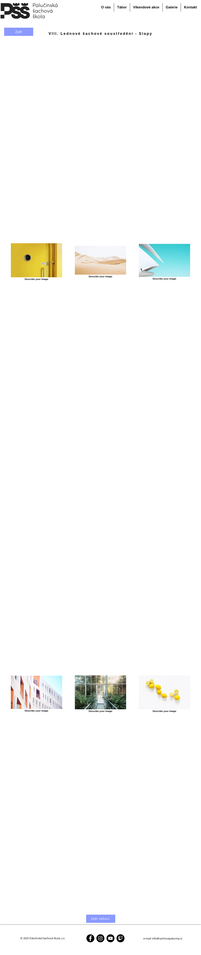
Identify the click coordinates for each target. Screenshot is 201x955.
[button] (106, 7)
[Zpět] (18, 32)
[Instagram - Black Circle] (100, 938)
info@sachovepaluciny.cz (167, 938)
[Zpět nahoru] (100, 919)
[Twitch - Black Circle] (120, 938)
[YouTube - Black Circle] (110, 938)
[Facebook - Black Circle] (90, 938)
